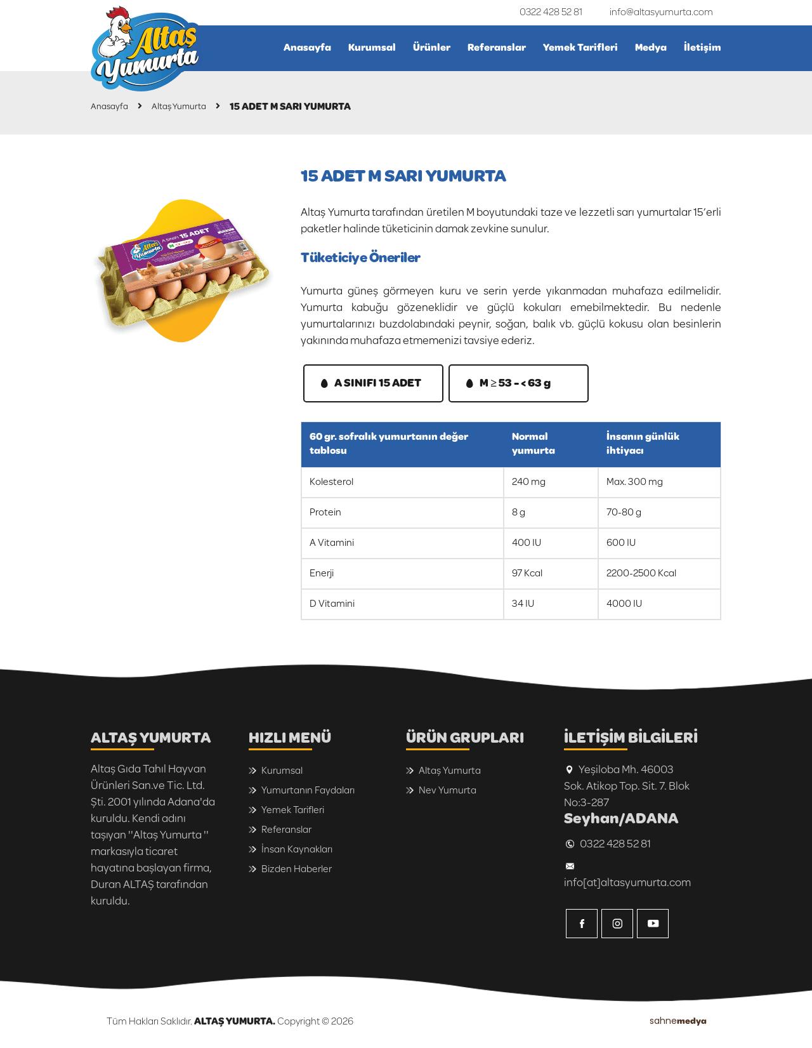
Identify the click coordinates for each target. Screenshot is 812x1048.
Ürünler (431, 48)
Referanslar (497, 48)
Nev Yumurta (447, 791)
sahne (678, 1020)
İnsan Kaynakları (296, 850)
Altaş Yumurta (191, 107)
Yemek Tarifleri (580, 48)
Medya (651, 48)
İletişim (702, 48)
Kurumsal (372, 48)
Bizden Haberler (296, 869)
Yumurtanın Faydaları (308, 791)
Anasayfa (307, 48)
